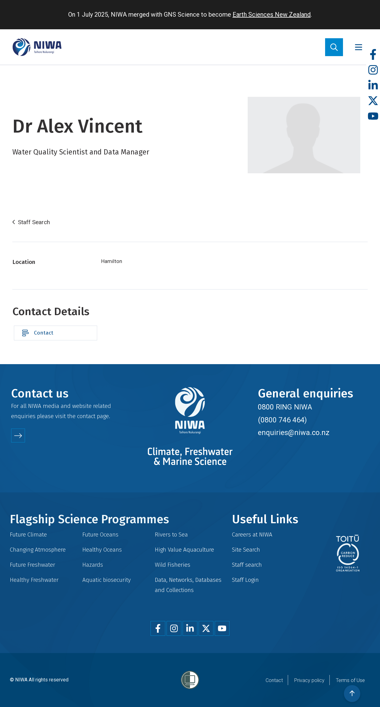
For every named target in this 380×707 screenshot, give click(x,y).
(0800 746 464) (282, 420)
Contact (43, 333)
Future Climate (28, 534)
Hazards (92, 564)
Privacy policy (309, 680)
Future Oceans (100, 534)
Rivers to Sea (171, 534)
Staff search (247, 564)
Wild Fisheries (172, 564)
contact (86, 416)
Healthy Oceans (102, 549)
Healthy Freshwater (34, 579)
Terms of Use (350, 680)
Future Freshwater (32, 564)
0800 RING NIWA (285, 407)
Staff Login (245, 579)
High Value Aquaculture (184, 549)
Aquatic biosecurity (106, 579)
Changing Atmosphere (38, 549)
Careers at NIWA (252, 534)
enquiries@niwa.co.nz (293, 432)
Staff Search (34, 222)
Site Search (246, 549)
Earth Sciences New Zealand (272, 14)
